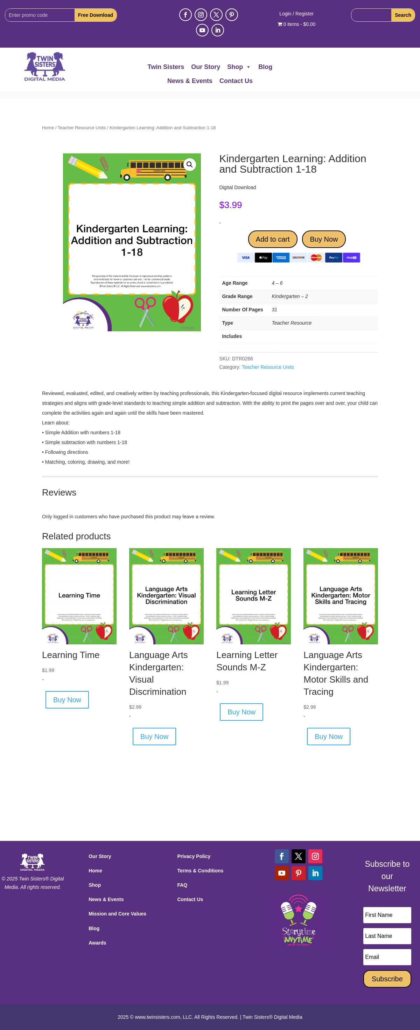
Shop (239, 67)
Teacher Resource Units (82, 127)
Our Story (205, 66)
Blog (265, 66)
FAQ (182, 885)
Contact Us (236, 80)
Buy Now (324, 239)
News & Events (189, 80)
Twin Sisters (166, 66)
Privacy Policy (193, 856)
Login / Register (296, 13)
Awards (97, 943)
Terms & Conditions (200, 870)
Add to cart (273, 239)
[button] (189, 164)
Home (48, 127)
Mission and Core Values (117, 914)
